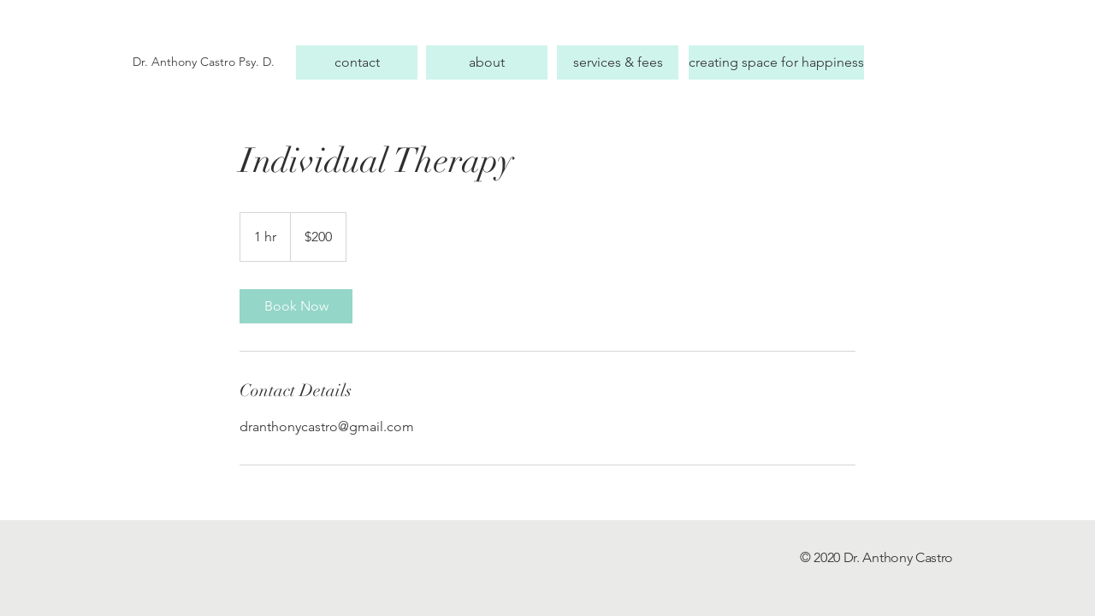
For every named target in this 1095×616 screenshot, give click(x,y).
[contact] (356, 62)
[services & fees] (617, 62)
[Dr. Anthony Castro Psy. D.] (210, 62)
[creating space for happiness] (776, 62)
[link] (296, 306)
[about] (487, 62)
